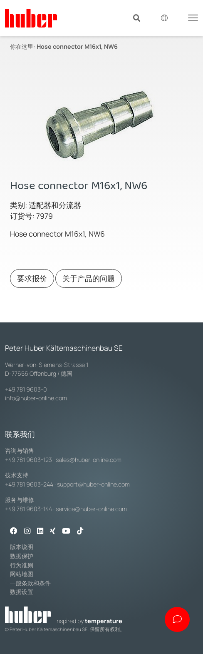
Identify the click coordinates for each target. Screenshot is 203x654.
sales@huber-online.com (88, 460)
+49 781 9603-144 (28, 509)
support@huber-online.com (93, 484)
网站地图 (21, 574)
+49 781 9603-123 (28, 460)
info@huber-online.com (36, 398)
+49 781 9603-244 (29, 484)
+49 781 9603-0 (26, 389)
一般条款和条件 (30, 583)
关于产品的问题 (88, 278)
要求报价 (32, 278)
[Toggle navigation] (193, 17)
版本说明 (21, 547)
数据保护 (21, 556)
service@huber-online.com (91, 509)
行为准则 (21, 565)
